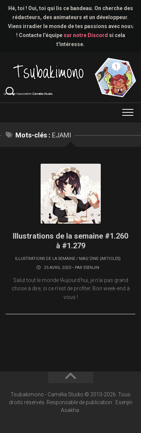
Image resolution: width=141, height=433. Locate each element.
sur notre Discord (86, 35)
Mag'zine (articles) (100, 258)
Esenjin (91, 267)
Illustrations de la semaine (45, 258)
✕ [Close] (132, 26)
